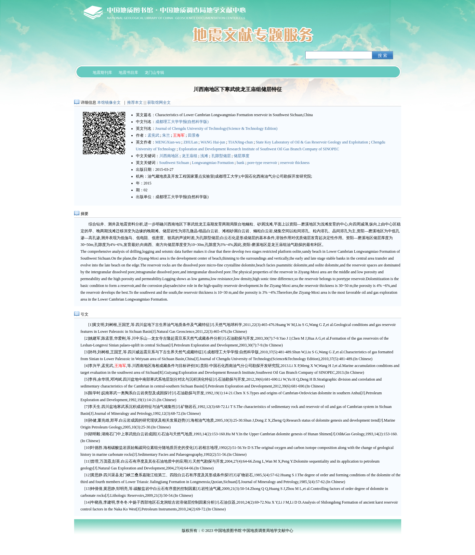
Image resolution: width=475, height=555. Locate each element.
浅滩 (204, 156)
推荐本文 (135, 102)
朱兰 (166, 135)
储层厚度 (241, 156)
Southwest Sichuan (174, 162)
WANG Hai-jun (213, 142)
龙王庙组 (189, 156)
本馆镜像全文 (109, 102)
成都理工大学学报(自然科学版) (182, 121)
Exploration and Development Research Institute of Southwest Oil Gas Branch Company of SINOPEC (259, 149)
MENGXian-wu (167, 142)
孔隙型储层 (221, 156)
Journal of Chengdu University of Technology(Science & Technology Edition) (216, 128)
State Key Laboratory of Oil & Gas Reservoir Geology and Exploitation (312, 142)
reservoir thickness (295, 162)
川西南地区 (169, 156)
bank (240, 162)
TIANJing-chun (240, 142)
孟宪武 (153, 135)
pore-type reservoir (262, 162)
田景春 (194, 135)
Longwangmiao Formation (213, 162)
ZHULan (190, 142)
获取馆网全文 (159, 102)
